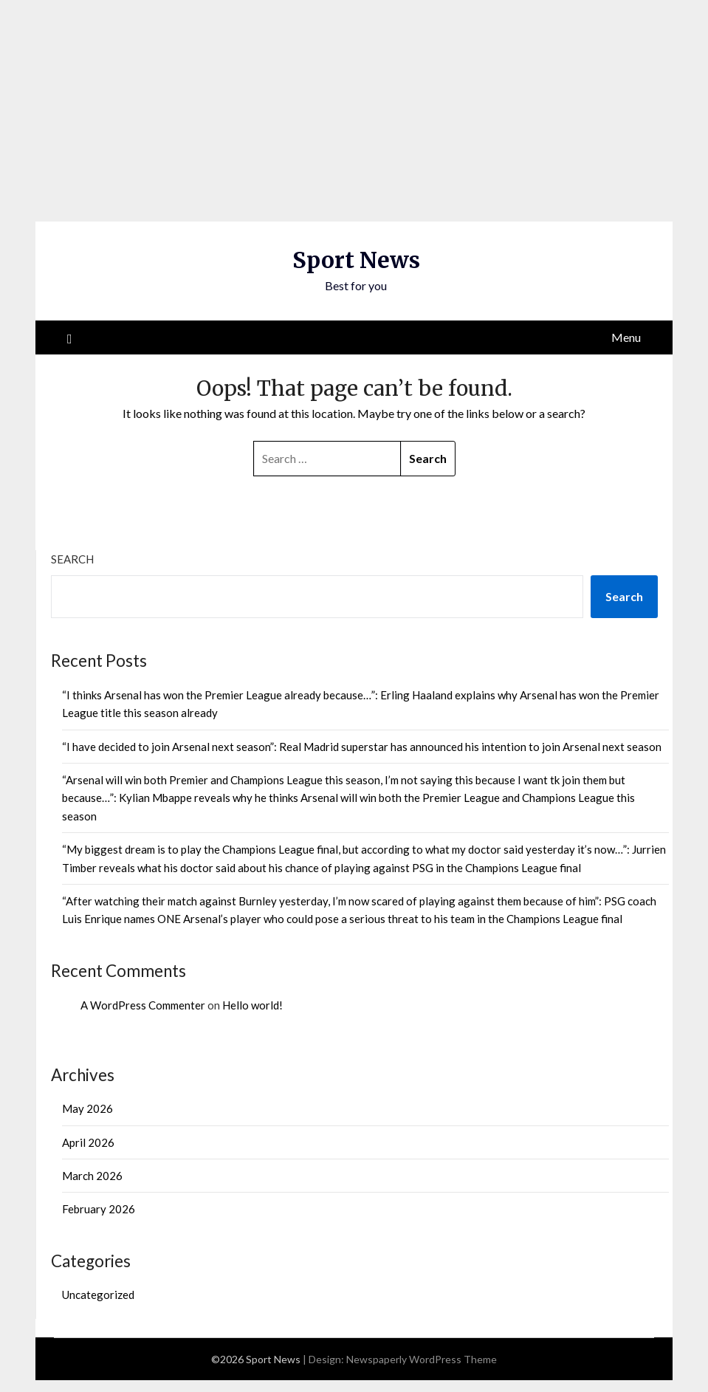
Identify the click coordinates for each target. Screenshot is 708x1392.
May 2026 (87, 1108)
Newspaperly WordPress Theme (421, 1359)
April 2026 (88, 1142)
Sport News (356, 260)
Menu (626, 337)
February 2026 (98, 1209)
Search (72, 559)
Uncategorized (98, 1294)
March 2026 (92, 1175)
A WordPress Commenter (142, 1005)
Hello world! (252, 1005)
